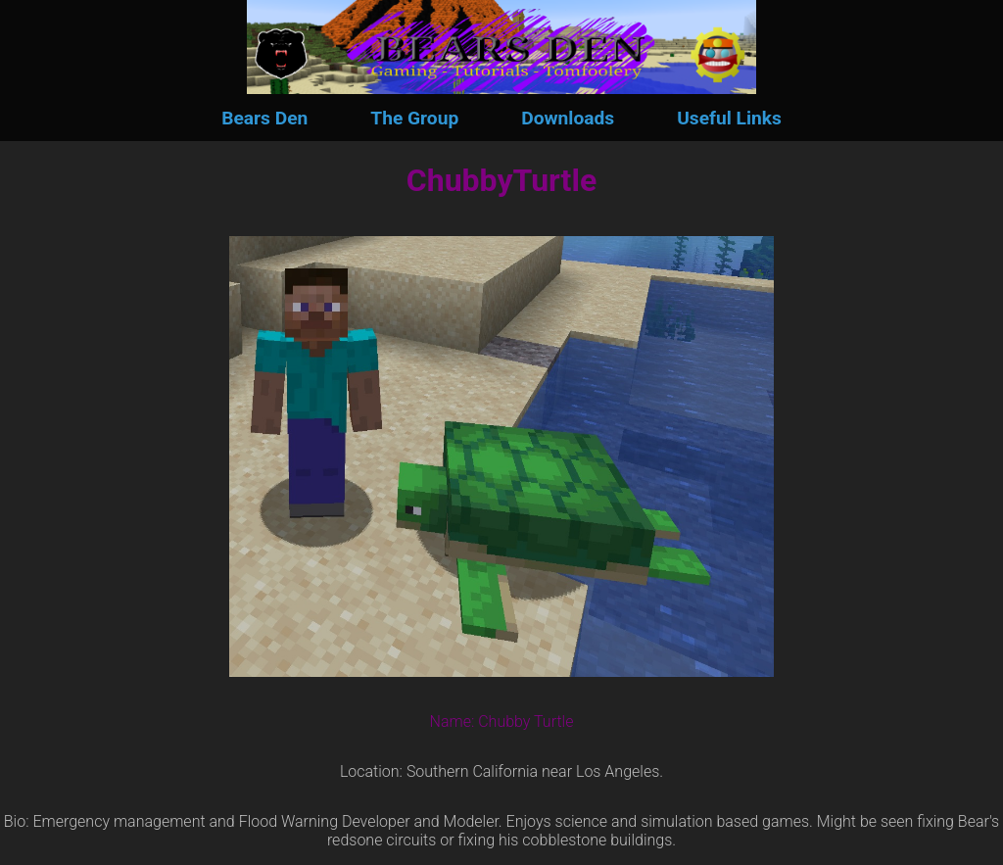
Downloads (567, 118)
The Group (414, 118)
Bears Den (264, 118)
